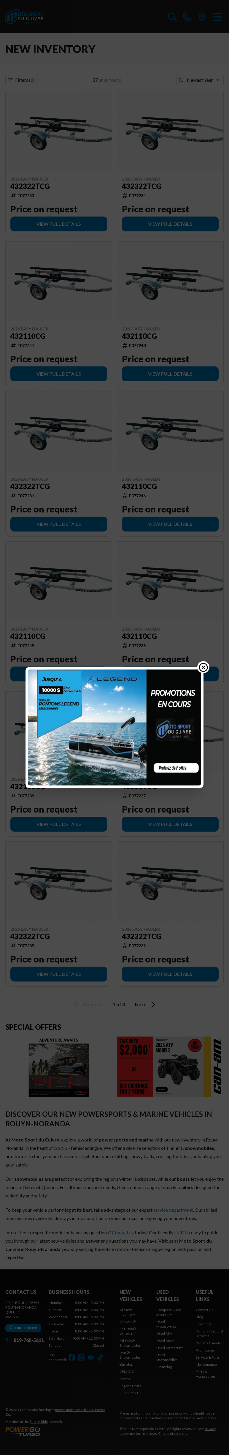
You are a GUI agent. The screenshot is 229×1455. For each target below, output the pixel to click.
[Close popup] (203, 667)
